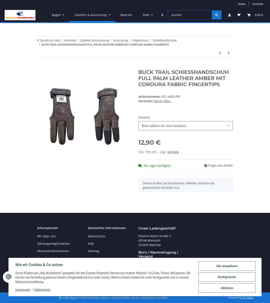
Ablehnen (227, 288)
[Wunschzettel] (239, 15)
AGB (91, 244)
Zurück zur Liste (50, 40)
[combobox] (185, 125)
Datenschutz (42, 290)
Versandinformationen (53, 251)
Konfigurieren (227, 277)
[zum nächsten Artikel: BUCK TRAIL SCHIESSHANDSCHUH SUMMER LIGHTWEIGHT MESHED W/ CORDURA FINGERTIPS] (228, 52)
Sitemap (93, 251)
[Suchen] (190, 14)
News (242, 4)
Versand (173, 152)
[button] (229, 15)
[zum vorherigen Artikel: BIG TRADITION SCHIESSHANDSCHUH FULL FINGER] (220, 52)
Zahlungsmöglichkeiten (53, 244)
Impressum (22, 290)
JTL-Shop (248, 297)
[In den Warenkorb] (40, 67)
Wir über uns (46, 236)
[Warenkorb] (255, 15)
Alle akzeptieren (227, 266)
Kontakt (257, 4)
